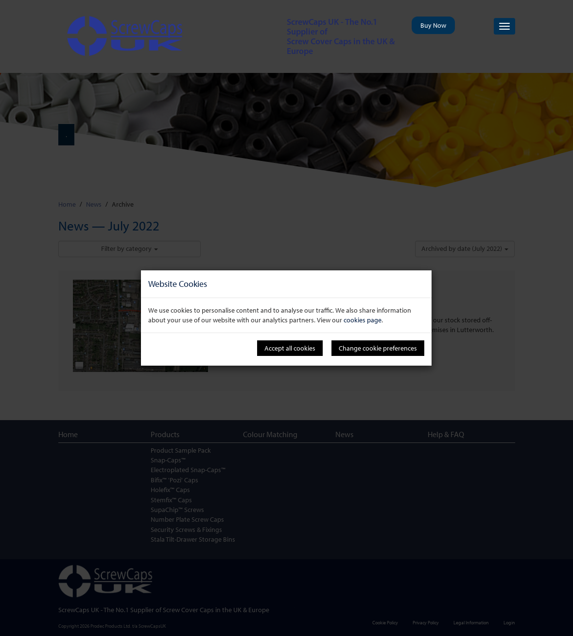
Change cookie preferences (378, 348)
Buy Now (433, 25)
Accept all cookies (289, 348)
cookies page (363, 320)
